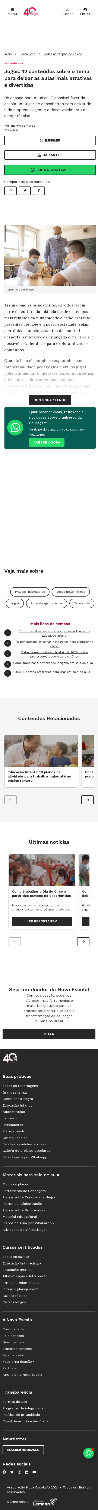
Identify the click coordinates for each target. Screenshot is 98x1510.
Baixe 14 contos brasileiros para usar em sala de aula (47, 673)
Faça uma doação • (18, 1362)
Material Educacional (20, 1217)
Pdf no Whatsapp (50, 170)
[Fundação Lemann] (45, 1502)
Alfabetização (14, 1112)
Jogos (14, 603)
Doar (49, 1034)
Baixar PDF (50, 155)
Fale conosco (13, 1336)
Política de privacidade (21, 1415)
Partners (10, 1368)
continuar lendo (50, 400)
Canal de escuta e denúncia (25, 1421)
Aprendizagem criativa (47, 603)
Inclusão (10, 1118)
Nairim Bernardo (23, 125)
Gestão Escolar (15, 1138)
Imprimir (50, 140)
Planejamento (14, 1131)
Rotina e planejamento (21, 1289)
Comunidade (13, 1329)
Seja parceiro (13, 1355)
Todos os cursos (16, 1257)
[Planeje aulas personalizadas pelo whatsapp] (88, 1453)
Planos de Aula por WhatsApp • (28, 1223)
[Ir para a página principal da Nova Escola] (30, 12)
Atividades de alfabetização (25, 1230)
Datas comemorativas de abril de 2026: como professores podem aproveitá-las (46, 654)
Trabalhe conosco (17, 1349)
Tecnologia (82, 603)
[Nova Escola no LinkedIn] (26, 1472)
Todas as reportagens (20, 1086)
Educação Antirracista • (22, 1263)
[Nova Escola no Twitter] (12, 1472)
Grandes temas (15, 1092)
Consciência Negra (18, 1099)
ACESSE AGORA (47, 442)
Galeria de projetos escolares (26, 1151)
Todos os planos (16, 1184)
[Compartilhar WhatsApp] (10, 190)
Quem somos (13, 1342)
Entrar (85, 12)
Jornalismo (27, 54)
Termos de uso (15, 1402)
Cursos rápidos (15, 1296)
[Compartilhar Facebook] (25, 190)
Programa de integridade (23, 1408)
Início (8, 54)
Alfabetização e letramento (25, 1276)
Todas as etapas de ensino (62, 54)
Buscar (67, 12)
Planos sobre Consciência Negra (29, 1197)
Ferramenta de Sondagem (24, 1191)
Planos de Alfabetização (22, 1204)
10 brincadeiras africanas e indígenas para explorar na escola (48, 644)
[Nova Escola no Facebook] (4, 1472)
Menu (12, 12)
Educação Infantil (17, 1105)
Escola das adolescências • (25, 1144)
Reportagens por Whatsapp (25, 1157)
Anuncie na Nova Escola (22, 1375)
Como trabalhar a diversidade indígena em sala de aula (48, 664)
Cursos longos (14, 1302)
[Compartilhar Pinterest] (39, 190)
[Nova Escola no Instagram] (19, 1472)
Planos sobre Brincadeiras (24, 1210)
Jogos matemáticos (70, 591)
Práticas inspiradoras (30, 591)
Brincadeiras (13, 1125)
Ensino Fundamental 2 (21, 1283)
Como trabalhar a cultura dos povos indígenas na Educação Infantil (47, 633)
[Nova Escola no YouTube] (34, 1472)
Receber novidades (23, 1449)
